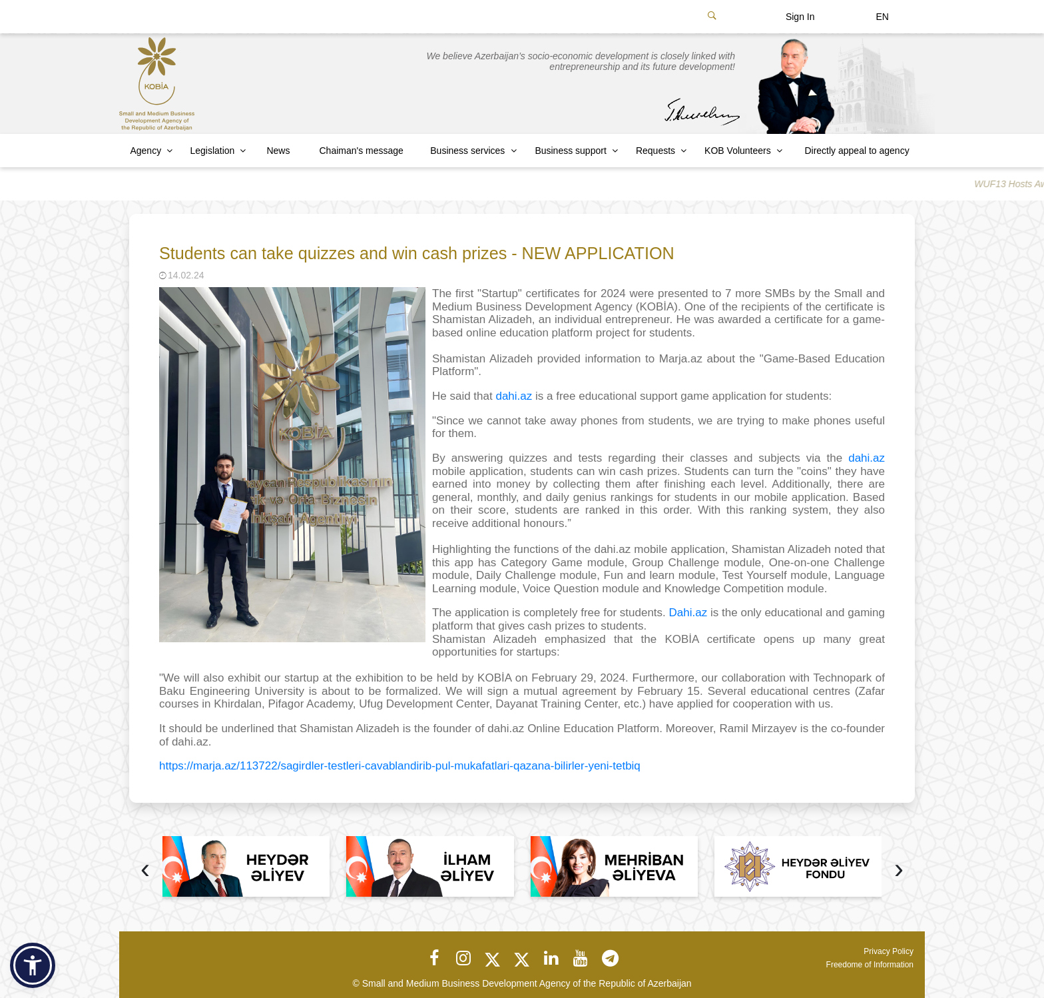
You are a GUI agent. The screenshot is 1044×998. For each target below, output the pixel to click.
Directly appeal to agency (856, 150)
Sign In (800, 16)
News (278, 150)
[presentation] (145, 870)
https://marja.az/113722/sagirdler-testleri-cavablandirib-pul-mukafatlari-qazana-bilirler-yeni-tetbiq (400, 765)
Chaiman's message (361, 150)
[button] (32, 965)
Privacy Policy (889, 951)
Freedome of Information (870, 964)
